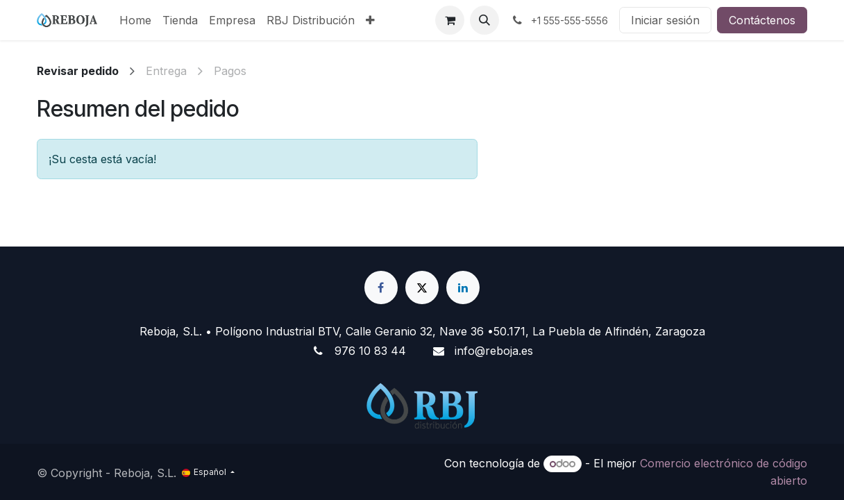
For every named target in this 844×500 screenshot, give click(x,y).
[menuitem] (135, 20)
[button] (484, 20)
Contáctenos (762, 20)
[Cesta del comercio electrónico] (449, 20)
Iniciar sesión (665, 20)
